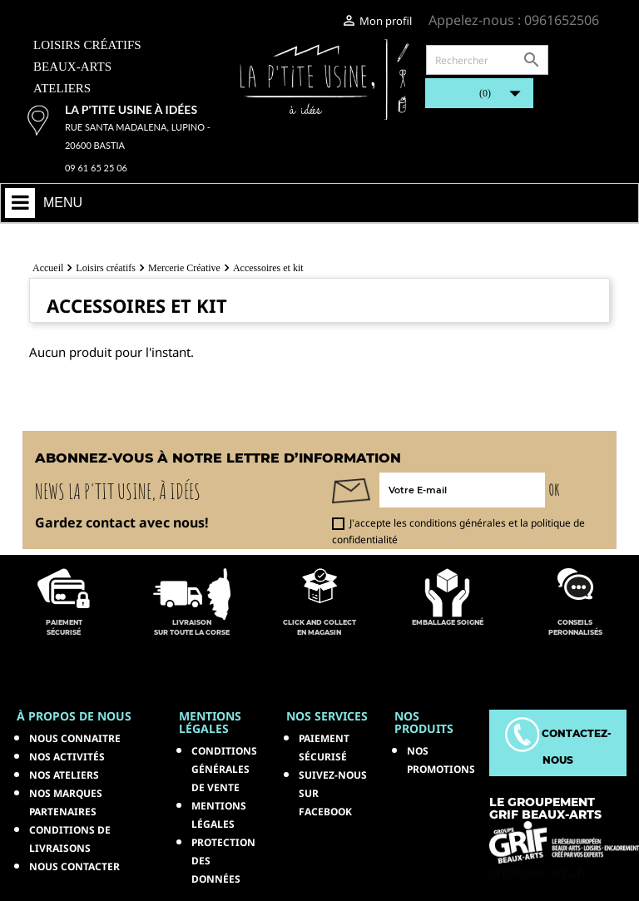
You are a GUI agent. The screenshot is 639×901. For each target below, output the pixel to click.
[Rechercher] (487, 60)
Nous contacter (74, 866)
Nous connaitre (75, 738)
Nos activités (67, 757)
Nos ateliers (64, 775)
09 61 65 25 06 (96, 167)
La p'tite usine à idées (131, 109)
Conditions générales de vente (224, 769)
